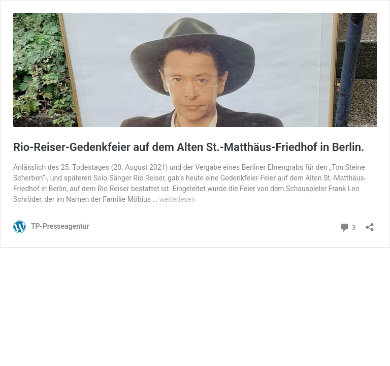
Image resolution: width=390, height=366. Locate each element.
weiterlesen (177, 199)
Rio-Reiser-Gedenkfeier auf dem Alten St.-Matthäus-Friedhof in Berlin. (188, 147)
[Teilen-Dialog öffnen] (370, 224)
